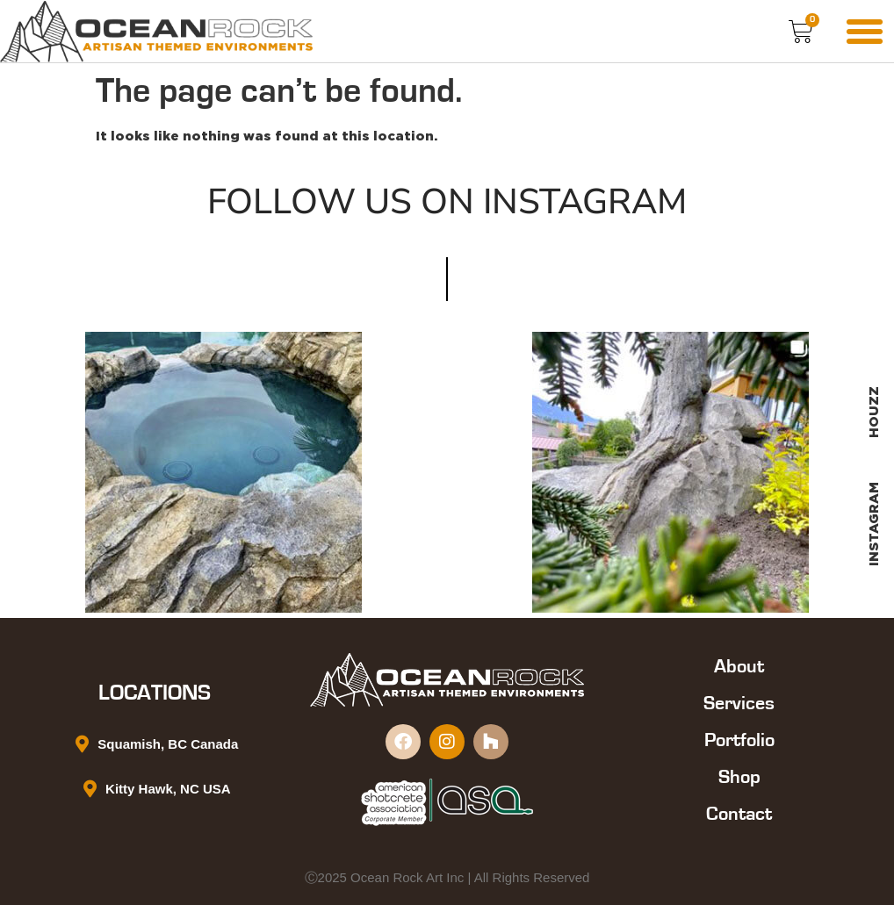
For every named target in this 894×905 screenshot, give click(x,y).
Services (739, 703)
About (739, 666)
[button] (864, 31)
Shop (739, 776)
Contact (739, 813)
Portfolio (739, 740)
